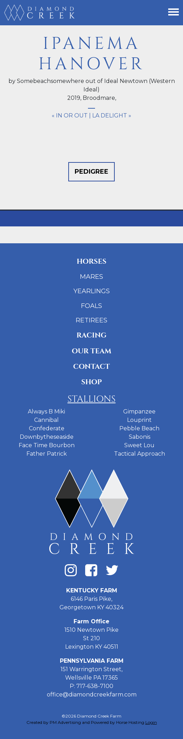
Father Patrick (46, 453)
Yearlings (92, 291)
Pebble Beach (139, 428)
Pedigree (91, 171)
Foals (91, 306)
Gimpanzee (139, 411)
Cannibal (46, 420)
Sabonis (139, 436)
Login (151, 722)
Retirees (91, 320)
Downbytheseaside (47, 436)
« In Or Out (70, 115)
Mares (91, 277)
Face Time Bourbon (47, 445)
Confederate (46, 428)
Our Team (92, 351)
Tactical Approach (139, 453)
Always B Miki (46, 411)
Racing (91, 335)
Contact (91, 366)
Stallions (92, 399)
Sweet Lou (139, 445)
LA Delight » (111, 115)
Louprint (139, 420)
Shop (91, 382)
